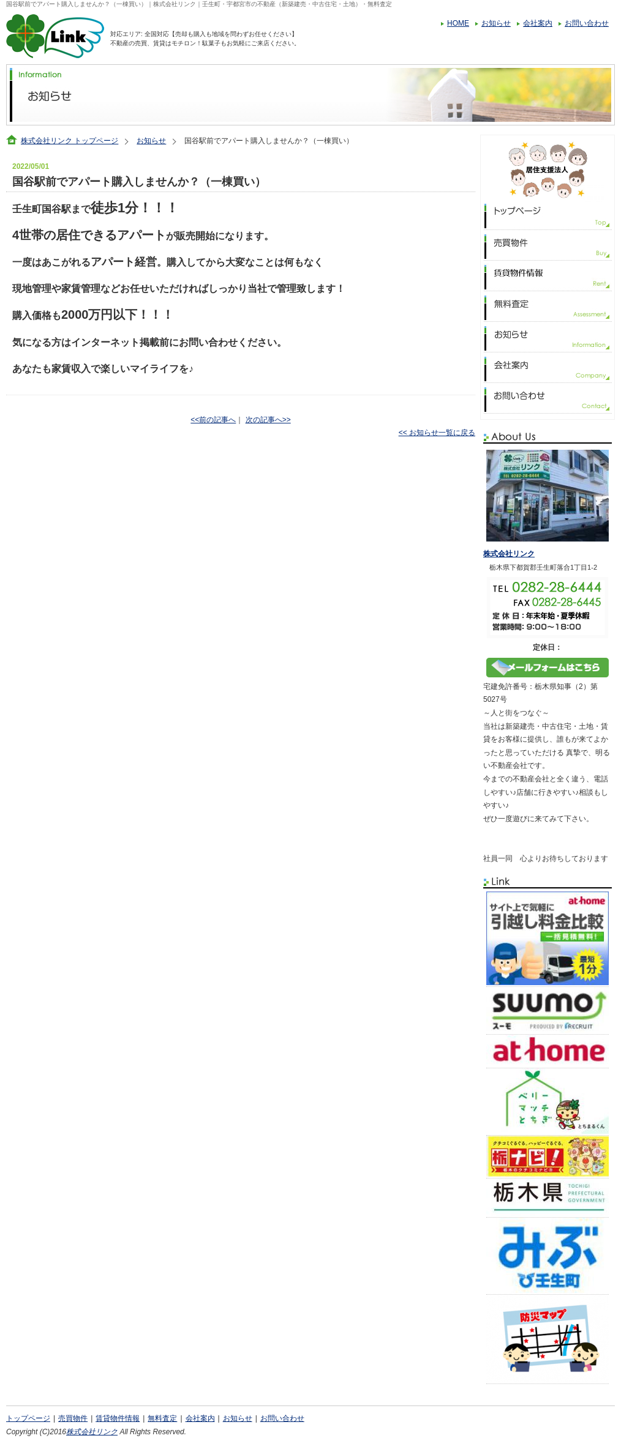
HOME (458, 23)
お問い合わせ (587, 23)
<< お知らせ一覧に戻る (437, 432)
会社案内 (537, 23)
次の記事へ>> (268, 419)
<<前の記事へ (213, 419)
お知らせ (496, 23)
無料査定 (162, 1418)
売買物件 (73, 1418)
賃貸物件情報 (118, 1418)
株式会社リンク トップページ (69, 140)
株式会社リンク (509, 553)
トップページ (28, 1418)
